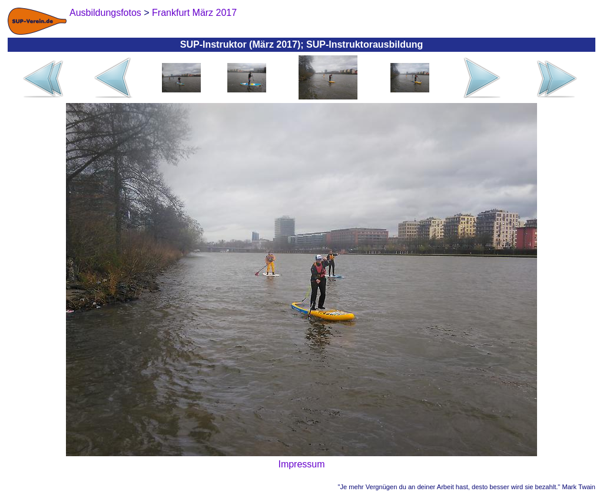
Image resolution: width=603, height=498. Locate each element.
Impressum (301, 464)
